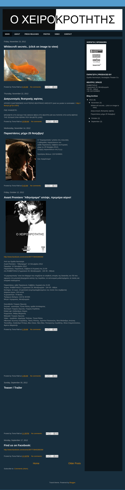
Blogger (72, 483)
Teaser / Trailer (13, 387)
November (95, 103)
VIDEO (57, 34)
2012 (91, 100)
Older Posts (74, 463)
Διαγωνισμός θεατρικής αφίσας (23, 98)
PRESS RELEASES (32, 34)
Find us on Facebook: (17, 445)
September (95, 121)
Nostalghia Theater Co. (110, 77)
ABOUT (17, 34)
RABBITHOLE (92, 85)
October (94, 118)
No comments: (36, 87)
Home (36, 463)
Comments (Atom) (21, 469)
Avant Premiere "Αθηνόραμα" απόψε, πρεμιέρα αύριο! (37, 197)
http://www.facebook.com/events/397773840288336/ (23, 257)
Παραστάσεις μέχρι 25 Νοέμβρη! (24, 133)
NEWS (7, 34)
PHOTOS (46, 34)
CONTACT (68, 34)
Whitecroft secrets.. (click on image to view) (31, 46)
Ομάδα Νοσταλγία (93, 77)
